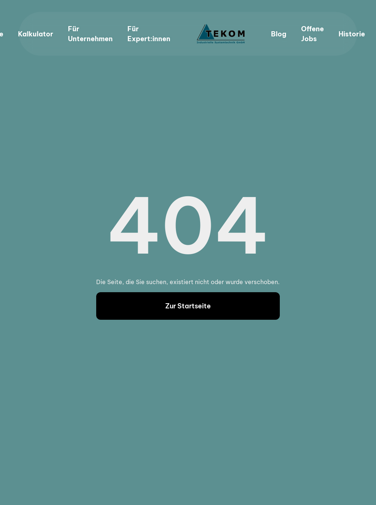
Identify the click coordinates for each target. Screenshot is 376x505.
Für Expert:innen (148, 34)
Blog (278, 34)
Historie (352, 34)
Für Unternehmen (90, 34)
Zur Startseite (188, 306)
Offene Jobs (312, 34)
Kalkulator (35, 34)
